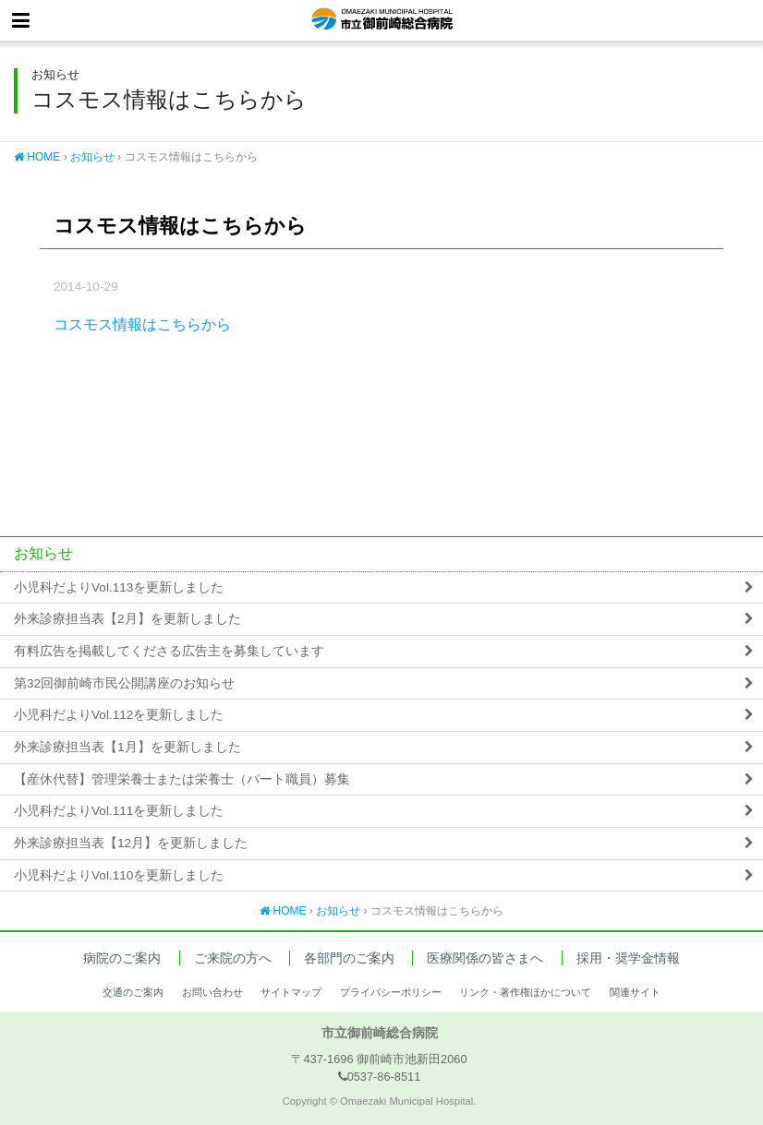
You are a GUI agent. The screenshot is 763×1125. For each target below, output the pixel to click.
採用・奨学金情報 (628, 958)
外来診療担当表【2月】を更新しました (127, 619)
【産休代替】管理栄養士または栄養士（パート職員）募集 (182, 779)
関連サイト (635, 992)
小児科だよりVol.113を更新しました (119, 587)
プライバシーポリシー (391, 992)
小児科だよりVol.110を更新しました (119, 875)
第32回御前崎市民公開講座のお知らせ (124, 683)
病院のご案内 (122, 958)
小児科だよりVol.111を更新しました (119, 811)
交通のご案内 (133, 992)
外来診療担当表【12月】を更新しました (131, 843)
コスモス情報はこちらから (142, 324)
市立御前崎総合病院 (382, 20)
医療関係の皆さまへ (485, 958)
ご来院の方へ (233, 958)
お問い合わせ (212, 992)
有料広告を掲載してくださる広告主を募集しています (169, 651)
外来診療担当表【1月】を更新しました (127, 747)
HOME (37, 156)
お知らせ (92, 156)
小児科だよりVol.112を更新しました (119, 715)
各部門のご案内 (349, 958)
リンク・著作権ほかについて (525, 992)
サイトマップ (290, 992)
